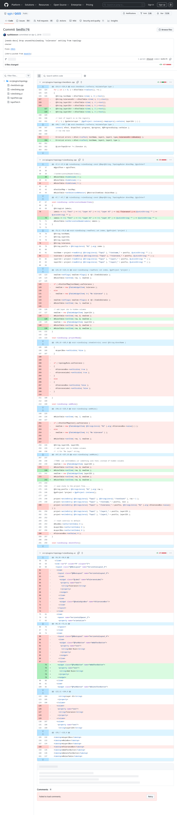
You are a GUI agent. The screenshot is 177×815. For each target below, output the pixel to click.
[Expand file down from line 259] (48, 546)
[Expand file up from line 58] (48, 557)
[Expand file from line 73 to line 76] (48, 230)
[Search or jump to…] (124, 5)
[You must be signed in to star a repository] (163, 13)
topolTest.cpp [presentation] (16, 98)
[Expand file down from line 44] (48, 196)
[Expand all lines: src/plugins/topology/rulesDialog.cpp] (88, 160)
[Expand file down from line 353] (48, 153)
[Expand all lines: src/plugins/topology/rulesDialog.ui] (87, 553)
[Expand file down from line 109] (48, 731)
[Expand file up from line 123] (48, 271)
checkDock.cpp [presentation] (17, 85)
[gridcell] (108, 86)
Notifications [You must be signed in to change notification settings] (129, 13)
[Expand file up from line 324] (48, 86)
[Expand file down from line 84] (48, 268)
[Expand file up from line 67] (48, 199)
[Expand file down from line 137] (48, 759)
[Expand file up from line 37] (48, 164)
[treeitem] (19, 91)
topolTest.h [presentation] (15, 102)
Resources (45, 4)
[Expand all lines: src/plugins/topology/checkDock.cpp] (86, 82)
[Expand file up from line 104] (48, 693)
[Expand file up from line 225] (48, 410)
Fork (146, 13)
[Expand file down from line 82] (48, 690)
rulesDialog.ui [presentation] (17, 93)
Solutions (31, 4)
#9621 (13, 49)
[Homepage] (6, 5)
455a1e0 (150, 59)
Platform (17, 4)
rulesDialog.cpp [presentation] (17, 89)
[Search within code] (66, 76)
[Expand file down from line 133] (48, 341)
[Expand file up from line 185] (48, 344)
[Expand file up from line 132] (48, 734)
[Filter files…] (19, 76)
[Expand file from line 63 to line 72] (48, 623)
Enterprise (77, 4)
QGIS (18, 13)
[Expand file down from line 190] (48, 407)
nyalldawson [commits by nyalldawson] (12, 34)
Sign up (162, 4)
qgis (10, 13)
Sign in (151, 4)
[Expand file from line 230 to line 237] (48, 454)
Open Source (61, 4)
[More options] (170, 82)
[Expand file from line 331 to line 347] (48, 124)
